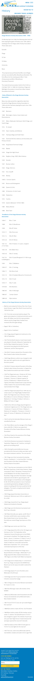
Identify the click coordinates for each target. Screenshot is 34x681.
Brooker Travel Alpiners (24, 13)
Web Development (5, 653)
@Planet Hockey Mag (13, 651)
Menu (29, 2)
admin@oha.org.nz (7, 677)
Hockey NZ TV (28, 10)
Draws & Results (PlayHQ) (23, 6)
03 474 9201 (30, 677)
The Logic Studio (13, 653)
